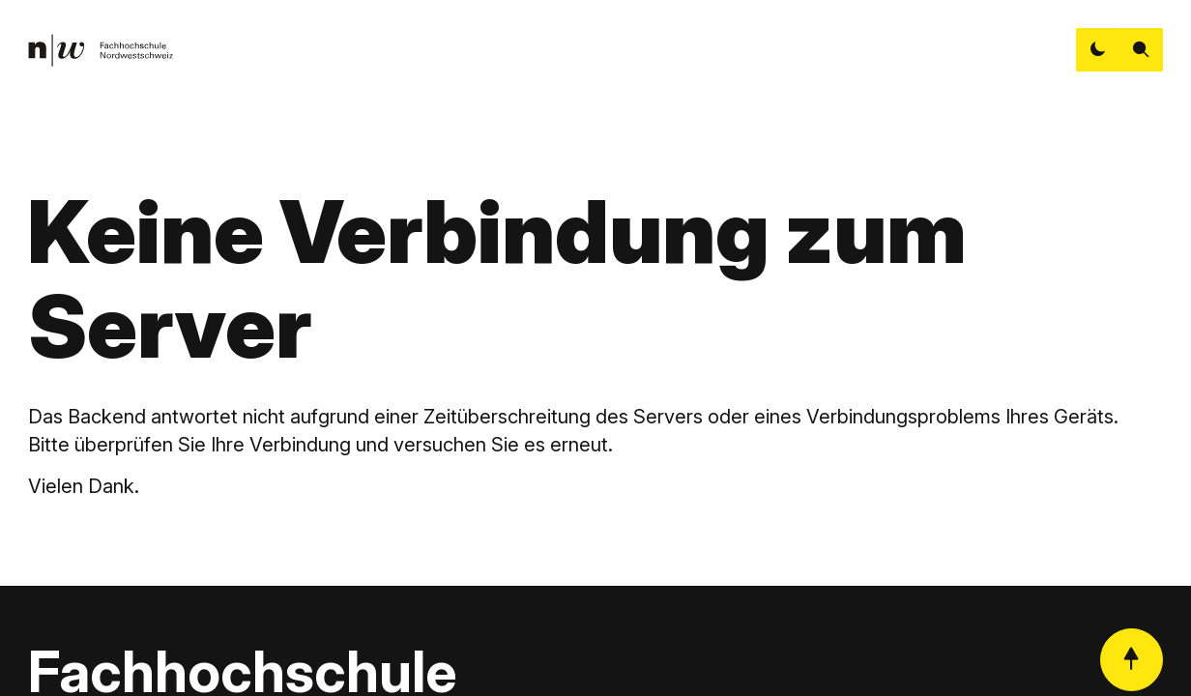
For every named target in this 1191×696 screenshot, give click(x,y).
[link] (100, 51)
